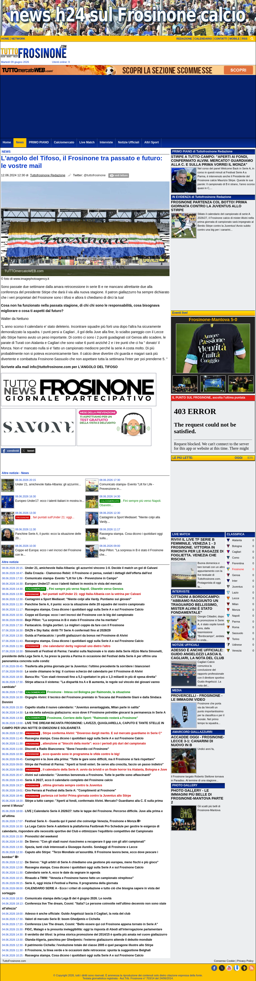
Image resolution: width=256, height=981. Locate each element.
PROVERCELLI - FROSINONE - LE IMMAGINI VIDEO (196, 697)
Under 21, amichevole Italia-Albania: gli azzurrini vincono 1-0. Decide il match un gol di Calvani (91, 568)
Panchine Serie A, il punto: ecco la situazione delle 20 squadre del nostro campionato (85, 604)
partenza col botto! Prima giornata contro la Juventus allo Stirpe (78, 795)
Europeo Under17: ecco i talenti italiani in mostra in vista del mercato (73, 583)
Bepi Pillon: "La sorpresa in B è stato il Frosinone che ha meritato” (71, 620)
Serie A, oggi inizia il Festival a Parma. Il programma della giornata (71, 883)
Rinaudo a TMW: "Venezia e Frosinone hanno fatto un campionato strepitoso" (79, 878)
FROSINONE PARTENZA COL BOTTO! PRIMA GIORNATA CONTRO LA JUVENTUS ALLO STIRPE (209, 206)
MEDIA (177, 690)
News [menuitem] (20, 142)
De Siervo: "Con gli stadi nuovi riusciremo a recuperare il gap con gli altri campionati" (85, 841)
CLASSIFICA (235, 534)
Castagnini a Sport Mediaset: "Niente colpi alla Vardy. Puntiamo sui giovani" (78, 599)
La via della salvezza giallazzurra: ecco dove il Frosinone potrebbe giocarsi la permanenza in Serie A (95, 712)
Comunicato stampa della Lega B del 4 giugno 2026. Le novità (68, 898)
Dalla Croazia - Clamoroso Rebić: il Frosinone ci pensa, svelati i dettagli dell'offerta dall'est (88, 573)
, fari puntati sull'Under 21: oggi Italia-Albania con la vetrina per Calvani (83, 594)
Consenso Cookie (224, 960)
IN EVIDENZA (181, 197)
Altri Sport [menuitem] (151, 142)
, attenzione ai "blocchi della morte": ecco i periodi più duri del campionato (85, 743)
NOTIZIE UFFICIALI (185, 645)
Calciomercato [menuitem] (64, 142)
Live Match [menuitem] (87, 142)
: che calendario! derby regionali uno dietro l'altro (68, 646)
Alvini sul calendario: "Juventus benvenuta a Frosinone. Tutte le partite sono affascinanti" (88, 775)
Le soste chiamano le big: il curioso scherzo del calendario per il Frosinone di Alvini (84, 671)
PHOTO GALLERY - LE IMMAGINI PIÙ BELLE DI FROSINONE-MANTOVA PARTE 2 (197, 796)
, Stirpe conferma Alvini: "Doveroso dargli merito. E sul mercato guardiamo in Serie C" (93, 733)
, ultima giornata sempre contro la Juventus (63, 785)
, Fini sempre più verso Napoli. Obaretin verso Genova (74, 589)
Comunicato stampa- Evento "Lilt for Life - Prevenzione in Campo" (71, 578)
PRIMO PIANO (182, 151)
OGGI (238, 458)
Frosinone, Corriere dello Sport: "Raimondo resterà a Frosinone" (81, 718)
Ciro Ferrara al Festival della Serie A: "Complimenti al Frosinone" (70, 790)
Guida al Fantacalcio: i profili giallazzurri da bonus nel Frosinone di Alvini (76, 635)
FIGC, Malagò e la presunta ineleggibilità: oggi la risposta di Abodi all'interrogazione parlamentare (93, 929)
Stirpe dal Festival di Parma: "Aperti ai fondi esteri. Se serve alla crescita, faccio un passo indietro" (94, 764)
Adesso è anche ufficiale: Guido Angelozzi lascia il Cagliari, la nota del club (77, 913)
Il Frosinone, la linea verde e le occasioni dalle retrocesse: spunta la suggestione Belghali (88, 950)
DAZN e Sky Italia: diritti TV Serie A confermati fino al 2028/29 (68, 630)
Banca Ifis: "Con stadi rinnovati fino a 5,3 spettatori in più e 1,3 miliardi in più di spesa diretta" (90, 677)
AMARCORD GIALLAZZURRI (192, 732)
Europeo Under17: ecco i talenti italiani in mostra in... (49, 501)
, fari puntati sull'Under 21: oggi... (44, 517)
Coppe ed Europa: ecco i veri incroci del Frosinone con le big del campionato (79, 615)
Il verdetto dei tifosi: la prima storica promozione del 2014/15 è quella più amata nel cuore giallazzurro (96, 934)
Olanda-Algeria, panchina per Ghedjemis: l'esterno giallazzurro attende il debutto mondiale (88, 939)
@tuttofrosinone (95, 175)
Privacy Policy (245, 960)
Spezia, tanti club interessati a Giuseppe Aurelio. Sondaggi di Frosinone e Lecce (81, 847)
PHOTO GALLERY (185, 785)
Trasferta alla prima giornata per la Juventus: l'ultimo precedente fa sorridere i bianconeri (87, 666)
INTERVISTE (180, 591)
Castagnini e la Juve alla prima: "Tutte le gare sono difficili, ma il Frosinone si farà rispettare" (90, 759)
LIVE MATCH (181, 534)
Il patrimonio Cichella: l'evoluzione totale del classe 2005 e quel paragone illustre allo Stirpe (89, 945)
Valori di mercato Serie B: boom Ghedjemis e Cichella (62, 919)
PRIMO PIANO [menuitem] (39, 142)
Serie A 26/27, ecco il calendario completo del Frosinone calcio (69, 780)
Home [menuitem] (7, 142)
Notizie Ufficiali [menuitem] (128, 142)
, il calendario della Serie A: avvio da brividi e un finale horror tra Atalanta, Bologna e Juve (96, 769)
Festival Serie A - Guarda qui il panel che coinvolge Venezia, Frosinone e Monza (80, 821)
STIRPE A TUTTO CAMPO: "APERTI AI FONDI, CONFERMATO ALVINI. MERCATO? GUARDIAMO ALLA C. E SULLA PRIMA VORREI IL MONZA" (212, 160)
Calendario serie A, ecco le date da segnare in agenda (62, 872)
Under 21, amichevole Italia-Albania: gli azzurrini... (48, 484)
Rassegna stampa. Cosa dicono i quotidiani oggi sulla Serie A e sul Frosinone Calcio (84, 609)
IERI (250, 458)
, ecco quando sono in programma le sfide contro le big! (72, 754)
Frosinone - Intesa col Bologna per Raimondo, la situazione (77, 692)
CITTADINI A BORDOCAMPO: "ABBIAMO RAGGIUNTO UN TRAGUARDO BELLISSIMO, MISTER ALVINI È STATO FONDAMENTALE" (195, 604)
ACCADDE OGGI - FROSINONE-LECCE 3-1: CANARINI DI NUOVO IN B (197, 741)
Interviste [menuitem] (106, 142)
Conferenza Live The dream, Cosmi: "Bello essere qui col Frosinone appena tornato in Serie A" (91, 924)
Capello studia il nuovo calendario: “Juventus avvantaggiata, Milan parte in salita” (82, 707)
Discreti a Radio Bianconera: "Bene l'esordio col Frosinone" (67, 749)
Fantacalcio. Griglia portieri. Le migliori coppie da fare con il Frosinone (74, 625)
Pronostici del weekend (41, 836)
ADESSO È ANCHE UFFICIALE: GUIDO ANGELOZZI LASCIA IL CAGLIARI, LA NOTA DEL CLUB (197, 654)
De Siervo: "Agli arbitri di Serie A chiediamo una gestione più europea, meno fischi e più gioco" (91, 862)
